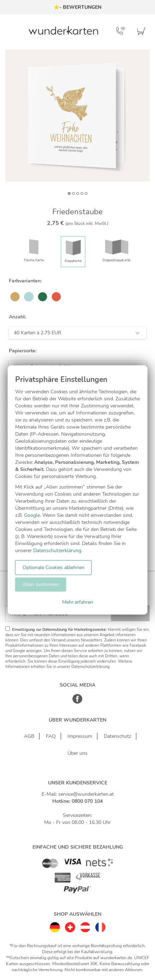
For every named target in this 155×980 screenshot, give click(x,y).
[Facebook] (77, 702)
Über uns (77, 753)
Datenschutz (117, 736)
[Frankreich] (100, 925)
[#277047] (42, 297)
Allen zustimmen (40, 584)
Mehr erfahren (77, 602)
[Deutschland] (55, 925)
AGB (29, 736)
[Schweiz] (70, 925)
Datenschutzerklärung (57, 550)
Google (32, 515)
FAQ (51, 736)
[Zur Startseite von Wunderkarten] (63, 30)
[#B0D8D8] (29, 297)
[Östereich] (85, 925)
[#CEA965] (15, 297)
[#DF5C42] (56, 297)
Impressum (79, 736)
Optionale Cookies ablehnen (53, 567)
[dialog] (77, 490)
